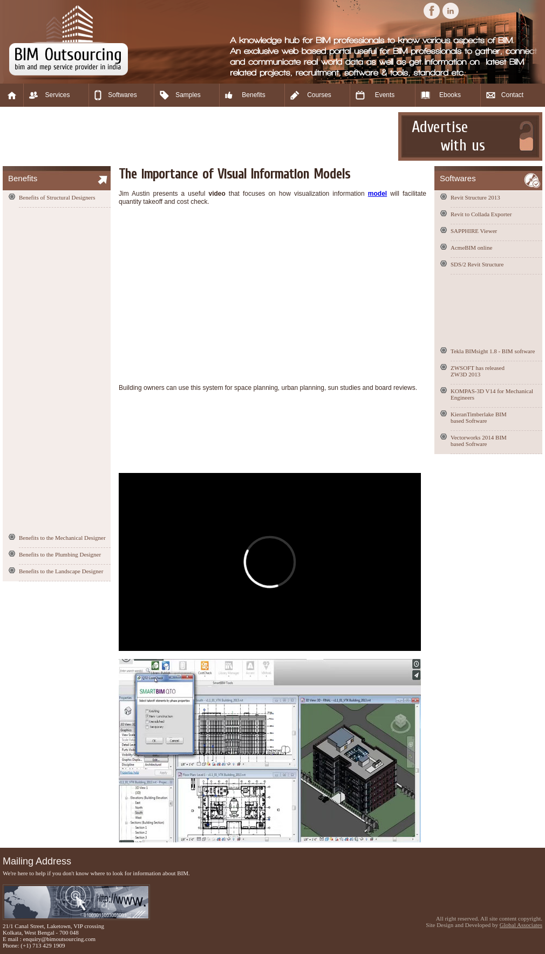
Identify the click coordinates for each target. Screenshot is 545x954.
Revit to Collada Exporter (481, 214)
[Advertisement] (199, 136)
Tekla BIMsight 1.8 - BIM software (493, 351)
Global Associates (521, 925)
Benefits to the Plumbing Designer (60, 554)
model (377, 193)
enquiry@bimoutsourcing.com (59, 939)
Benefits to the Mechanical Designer (62, 537)
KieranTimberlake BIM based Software (479, 417)
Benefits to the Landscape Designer (61, 571)
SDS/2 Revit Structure (477, 264)
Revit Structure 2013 (475, 197)
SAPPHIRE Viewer (474, 231)
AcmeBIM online (471, 247)
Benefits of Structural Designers (57, 197)
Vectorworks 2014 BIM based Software (479, 440)
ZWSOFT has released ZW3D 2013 (478, 371)
